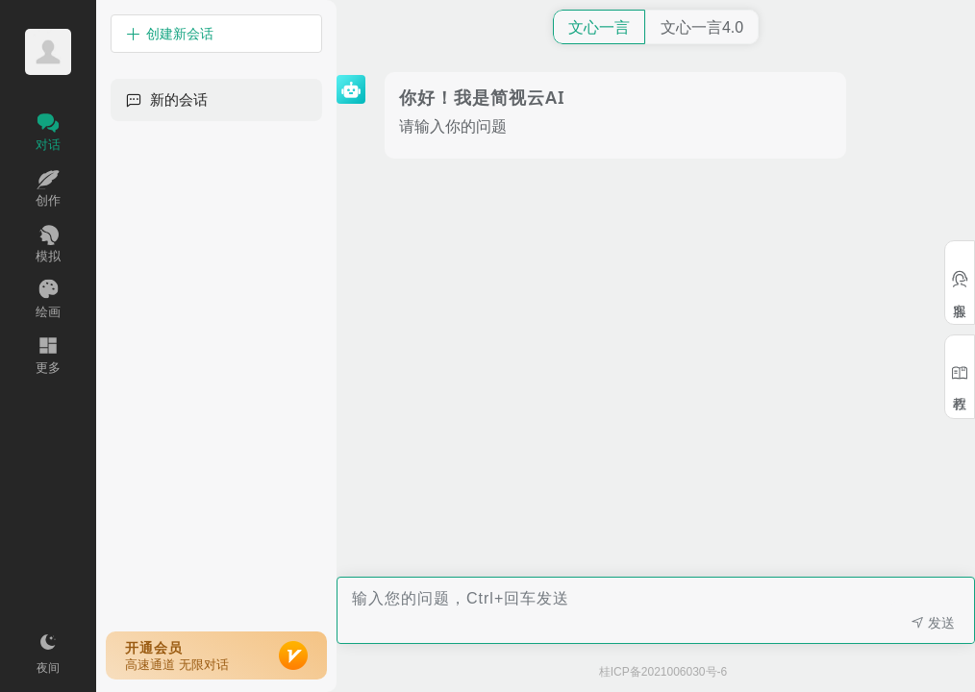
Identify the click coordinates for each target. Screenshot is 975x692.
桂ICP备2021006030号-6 (663, 672)
